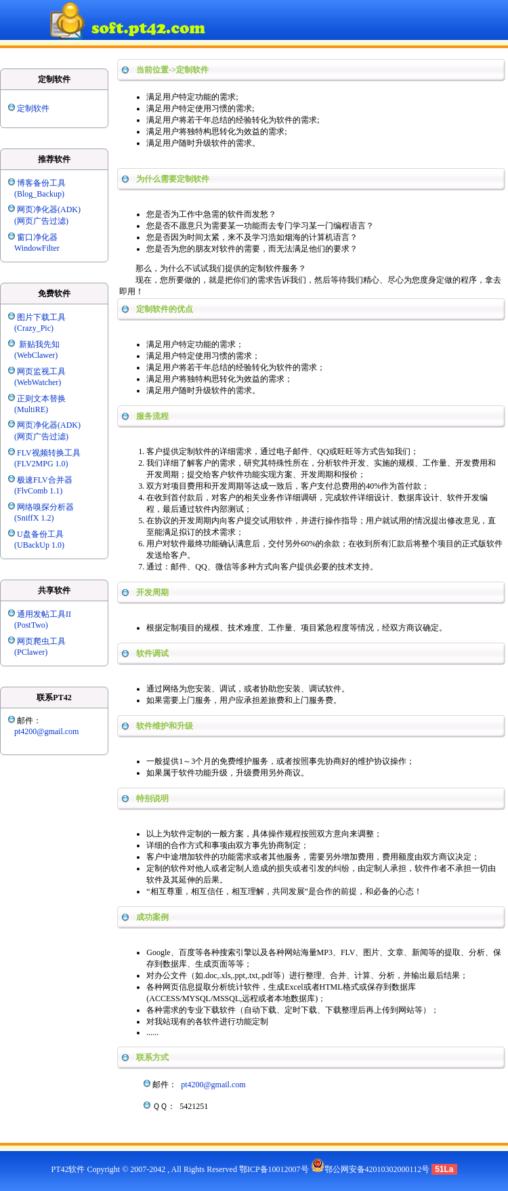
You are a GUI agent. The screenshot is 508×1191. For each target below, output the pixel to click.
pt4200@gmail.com (46, 731)
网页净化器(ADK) (49, 209)
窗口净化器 (37, 237)
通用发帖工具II (44, 614)
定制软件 (33, 108)
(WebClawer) (36, 355)
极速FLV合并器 (44, 480)
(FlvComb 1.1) (38, 491)
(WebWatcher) (37, 382)
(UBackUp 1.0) (39, 545)
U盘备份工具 (40, 534)
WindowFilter (37, 248)
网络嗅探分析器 (45, 507)
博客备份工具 (41, 183)
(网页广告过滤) (41, 221)
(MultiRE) (31, 409)
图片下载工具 (41, 317)
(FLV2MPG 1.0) (41, 463)
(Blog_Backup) (39, 194)
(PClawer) (30, 652)
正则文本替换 (41, 398)
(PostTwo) (31, 625)
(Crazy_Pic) (34, 328)
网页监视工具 (41, 371)
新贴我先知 (38, 344)
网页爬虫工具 (41, 641)
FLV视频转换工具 (49, 453)
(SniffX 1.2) (34, 518)
